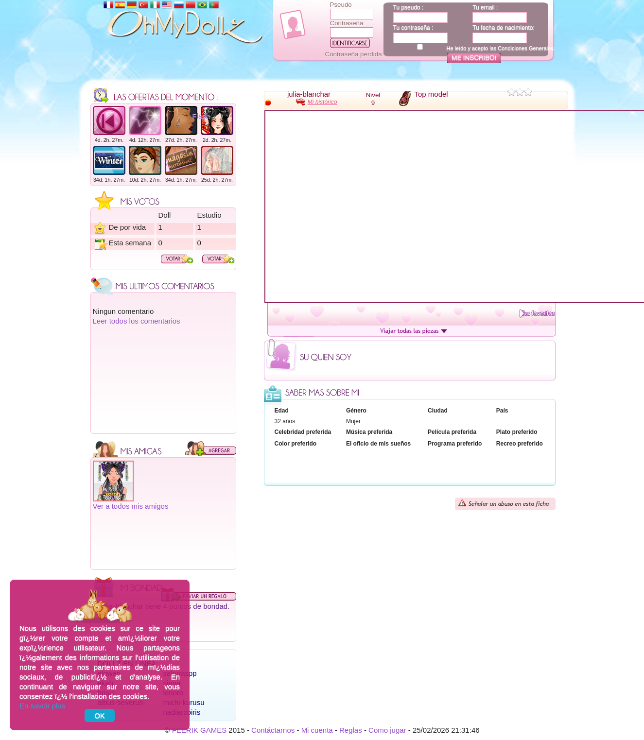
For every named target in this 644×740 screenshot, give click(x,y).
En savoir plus (42, 706)
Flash (201, 116)
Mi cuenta (317, 730)
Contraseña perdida (353, 54)
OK (99, 715)
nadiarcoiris (182, 712)
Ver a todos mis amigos (131, 506)
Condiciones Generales (525, 48)
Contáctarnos (273, 730)
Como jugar (387, 730)
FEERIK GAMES (199, 730)
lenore (173, 692)
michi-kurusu (184, 702)
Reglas (350, 730)
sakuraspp (180, 673)
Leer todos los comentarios (136, 321)
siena (172, 683)
